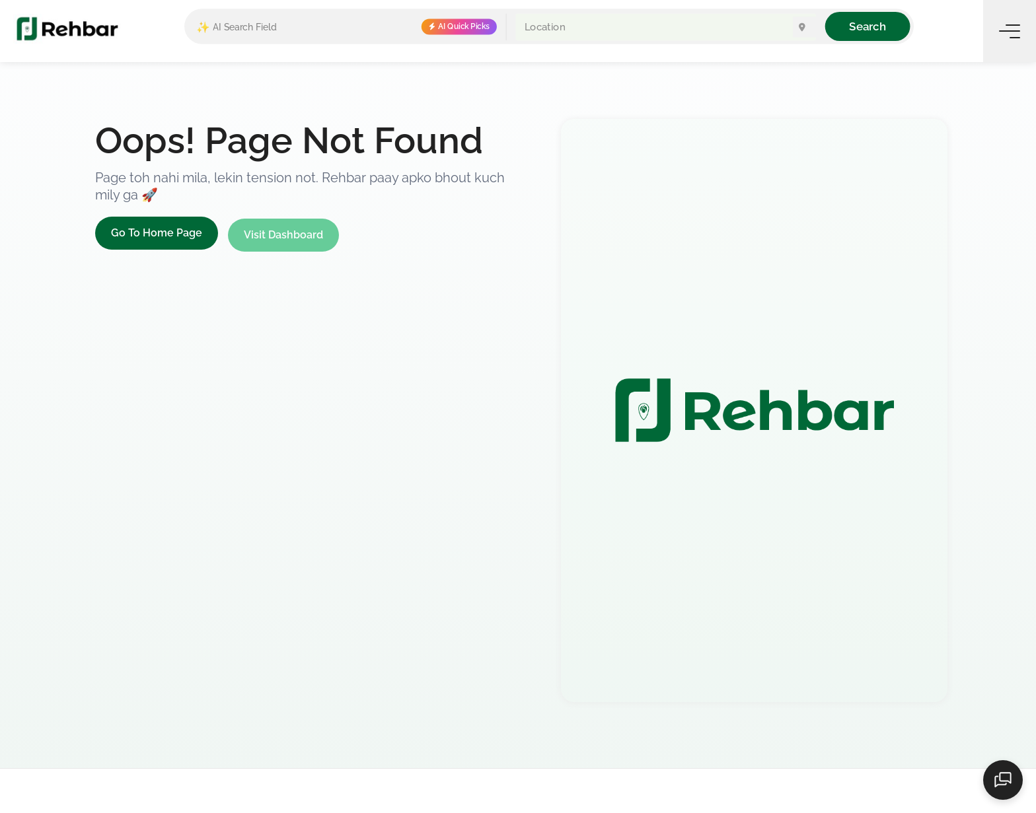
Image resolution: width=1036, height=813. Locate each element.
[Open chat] (1003, 780)
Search (867, 26)
